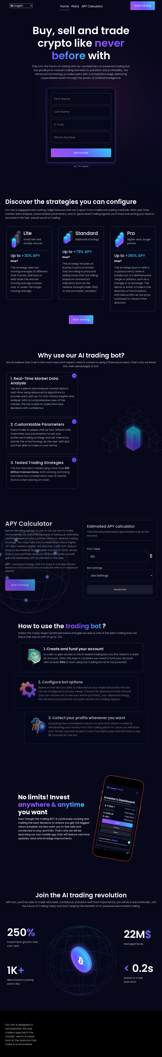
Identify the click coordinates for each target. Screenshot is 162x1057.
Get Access (81, 153)
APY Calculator (92, 6)
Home (64, 6)
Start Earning (142, 5)
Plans (75, 6)
